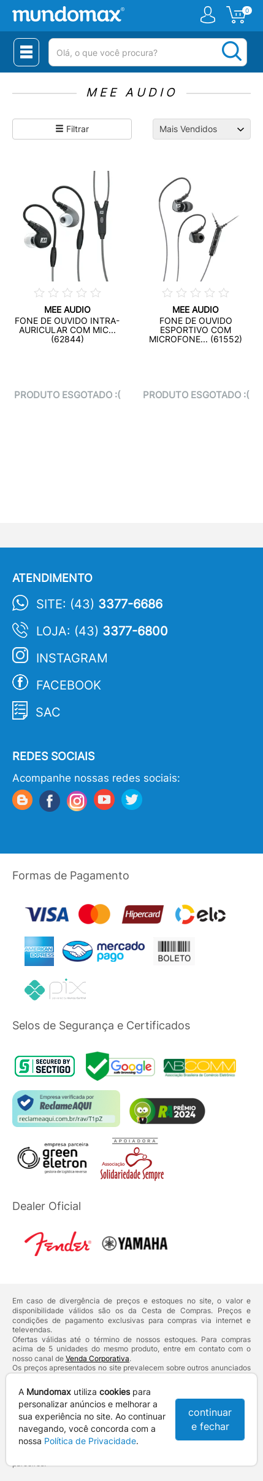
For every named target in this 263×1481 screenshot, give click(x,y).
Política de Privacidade (90, 1441)
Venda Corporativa (97, 1358)
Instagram (72, 658)
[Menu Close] (26, 52)
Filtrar (72, 129)
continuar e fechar (210, 1419)
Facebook (68, 685)
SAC (48, 712)
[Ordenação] (202, 129)
